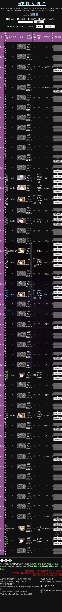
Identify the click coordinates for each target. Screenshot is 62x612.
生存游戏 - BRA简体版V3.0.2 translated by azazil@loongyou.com (37, 573)
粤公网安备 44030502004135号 (51, 591)
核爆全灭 (33, 19)
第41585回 (19, 26)
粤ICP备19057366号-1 (48, 585)
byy (47, 220)
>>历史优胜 (48, 8)
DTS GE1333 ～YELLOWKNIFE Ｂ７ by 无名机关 (43, 571)
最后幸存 (11, 19)
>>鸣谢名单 (51, 10)
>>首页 (2, 8)
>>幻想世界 (18, 10)
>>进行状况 (32, 8)
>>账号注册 (8, 8)
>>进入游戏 (16, 8)
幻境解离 (43, 19)
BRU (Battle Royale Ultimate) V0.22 (47, 575)
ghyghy (12, 188)
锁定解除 (22, 19)
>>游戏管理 (33, 10)
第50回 (30, 26)
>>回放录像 (25, 10)
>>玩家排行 (56, 8)
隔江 (12, 178)
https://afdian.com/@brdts (50, 581)
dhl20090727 (47, 67)
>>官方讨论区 (42, 10)
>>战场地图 (24, 8)
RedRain (13, 199)
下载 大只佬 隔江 (57, 533)
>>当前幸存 (40, 8)
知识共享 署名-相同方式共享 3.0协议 (44, 563)
